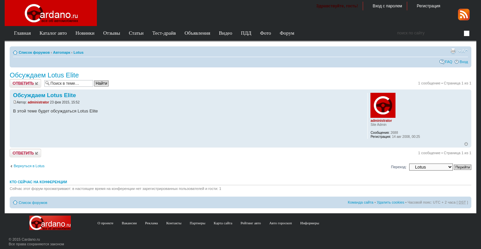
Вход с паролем (387, 6)
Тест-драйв (164, 33)
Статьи (136, 33)
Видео (225, 33)
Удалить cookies (390, 202)
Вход (464, 62)
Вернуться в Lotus (29, 166)
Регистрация (428, 6)
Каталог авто (53, 33)
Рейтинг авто (250, 223)
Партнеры (197, 223)
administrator (38, 102)
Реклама (151, 223)
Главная (22, 33)
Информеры (309, 223)
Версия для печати (453, 51)
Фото (265, 33)
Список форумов (34, 52)
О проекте (106, 223)
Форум (287, 33)
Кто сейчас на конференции (38, 182)
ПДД (246, 33)
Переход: (399, 167)
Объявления (197, 33)
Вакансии (129, 223)
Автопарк (61, 52)
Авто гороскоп (280, 223)
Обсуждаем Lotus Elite (44, 75)
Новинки (85, 33)
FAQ (448, 62)
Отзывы (111, 33)
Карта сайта (223, 223)
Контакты (173, 223)
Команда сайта (360, 202)
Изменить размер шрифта (463, 51)
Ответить (25, 83)
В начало (466, 144)
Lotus (78, 52)
